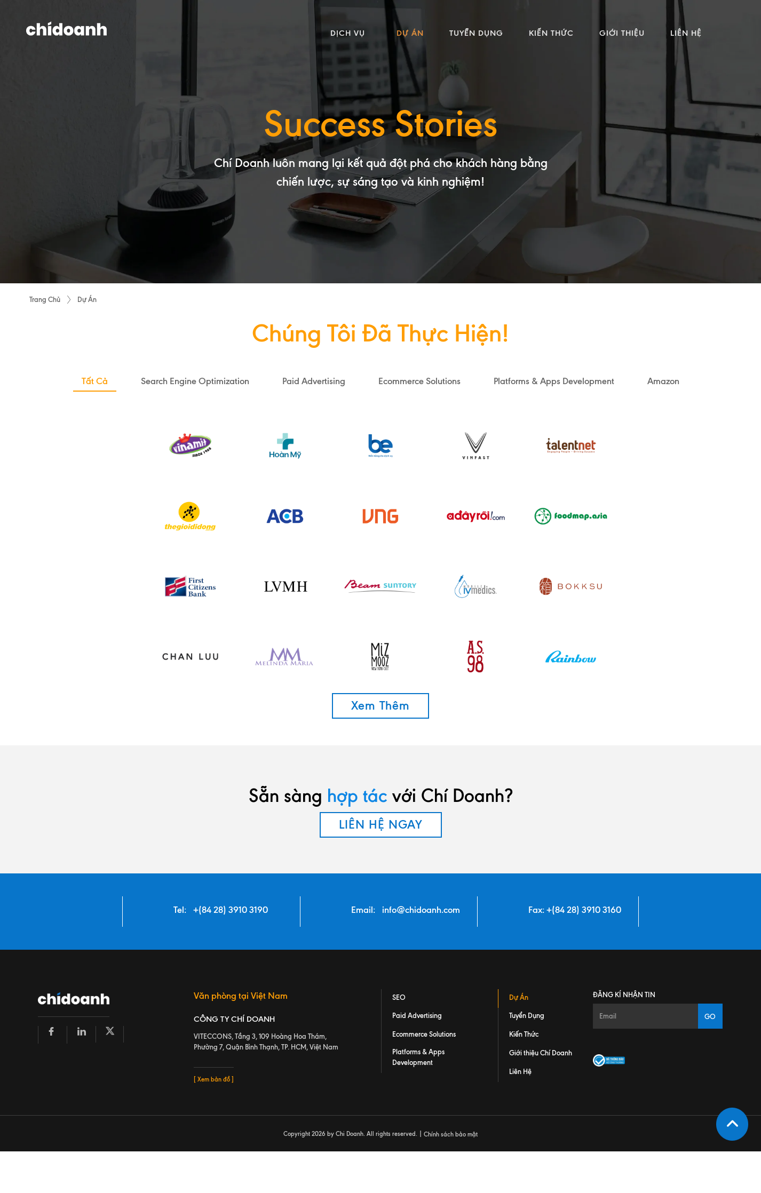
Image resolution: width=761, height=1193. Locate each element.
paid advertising (313, 381)
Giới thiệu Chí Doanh (540, 1053)
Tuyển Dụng (526, 1016)
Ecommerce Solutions (424, 1034)
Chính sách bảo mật (451, 1134)
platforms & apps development (554, 381)
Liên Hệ (520, 1072)
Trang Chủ (44, 299)
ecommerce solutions (419, 381)
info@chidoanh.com (421, 909)
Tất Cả (95, 381)
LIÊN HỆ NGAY (381, 824)
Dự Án (87, 299)
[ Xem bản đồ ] (214, 1080)
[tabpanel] (380, 141)
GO (710, 1016)
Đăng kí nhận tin (624, 994)
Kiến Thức (523, 1034)
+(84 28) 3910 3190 (230, 909)
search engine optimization (195, 381)
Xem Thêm (380, 705)
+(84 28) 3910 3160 (583, 909)
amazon (663, 381)
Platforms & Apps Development (418, 1057)
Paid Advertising (417, 1016)
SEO (399, 997)
